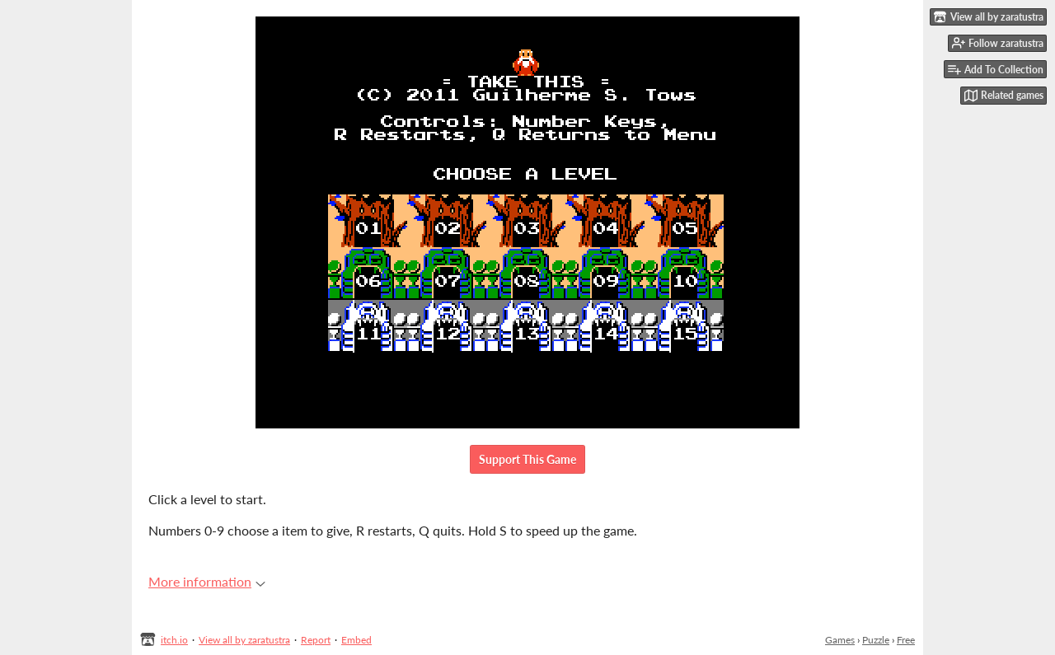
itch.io (174, 640)
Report (316, 640)
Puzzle (875, 640)
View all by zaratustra (244, 640)
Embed (356, 640)
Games (840, 640)
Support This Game (527, 459)
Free (906, 640)
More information (206, 581)
